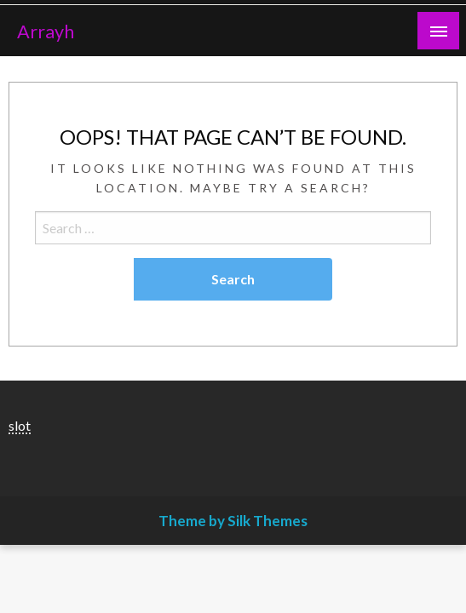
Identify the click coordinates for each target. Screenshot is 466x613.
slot (20, 425)
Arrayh (45, 31)
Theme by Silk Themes (233, 521)
